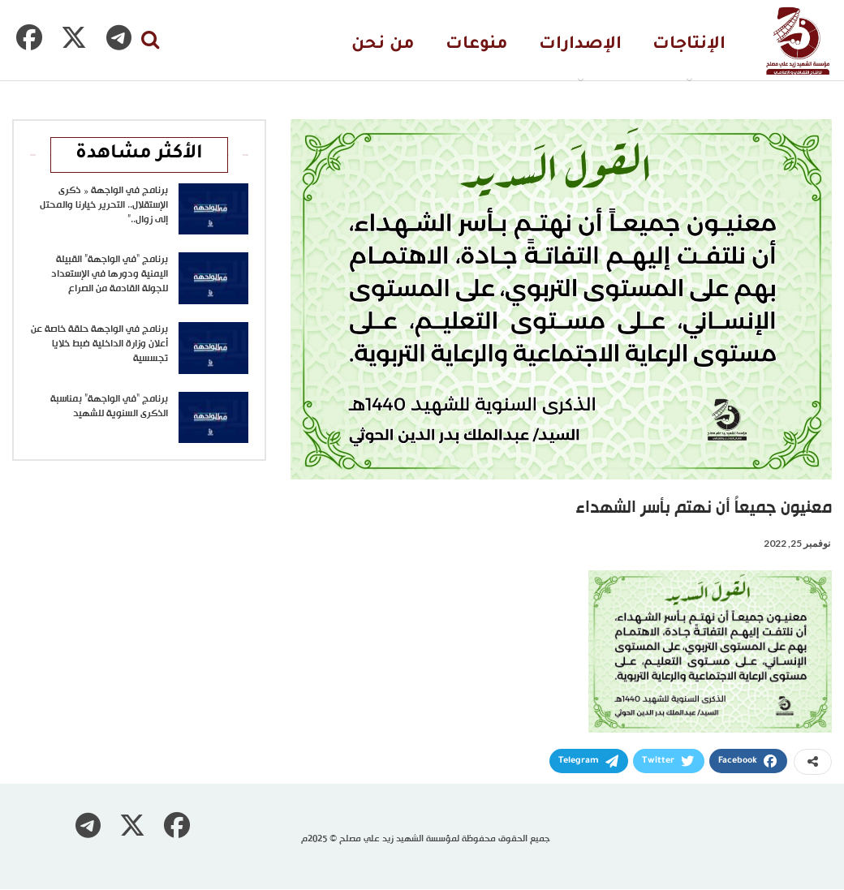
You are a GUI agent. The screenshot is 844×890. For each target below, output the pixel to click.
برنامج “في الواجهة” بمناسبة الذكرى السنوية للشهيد (109, 406)
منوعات (477, 45)
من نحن (383, 45)
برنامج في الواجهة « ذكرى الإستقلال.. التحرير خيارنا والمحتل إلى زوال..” (104, 205)
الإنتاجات (689, 45)
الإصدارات (580, 45)
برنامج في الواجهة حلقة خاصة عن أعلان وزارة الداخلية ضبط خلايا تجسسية (99, 344)
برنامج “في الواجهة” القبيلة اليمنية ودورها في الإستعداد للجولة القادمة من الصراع (109, 274)
